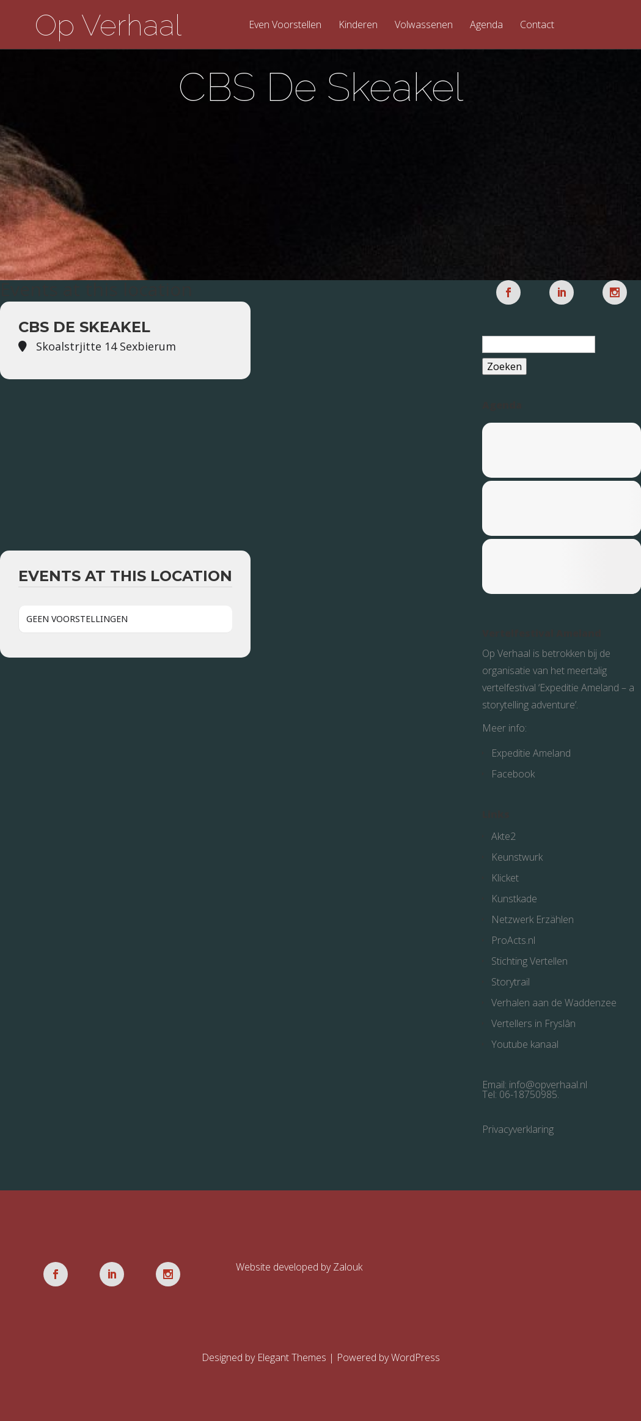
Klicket (505, 878)
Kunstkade (514, 898)
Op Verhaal (108, 25)
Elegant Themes (291, 1357)
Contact (537, 25)
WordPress (415, 1357)
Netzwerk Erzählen (532, 919)
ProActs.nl (513, 940)
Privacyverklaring (518, 1129)
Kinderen (358, 25)
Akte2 (503, 836)
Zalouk (347, 1267)
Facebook (513, 774)
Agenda (486, 25)
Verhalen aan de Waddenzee (554, 1002)
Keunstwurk (517, 857)
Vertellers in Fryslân (533, 1023)
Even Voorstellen (285, 25)
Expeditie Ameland (531, 753)
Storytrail (510, 982)
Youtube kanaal (525, 1044)
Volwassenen (424, 25)
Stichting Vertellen (529, 961)
